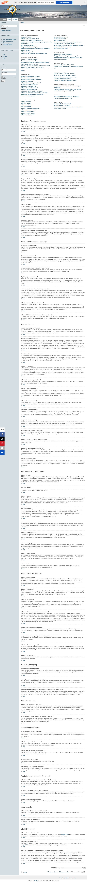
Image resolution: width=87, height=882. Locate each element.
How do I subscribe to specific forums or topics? (67, 89)
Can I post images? (26, 106)
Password (4, 72)
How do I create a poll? (27, 81)
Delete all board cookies (61, 872)
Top (24, 131)
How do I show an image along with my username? (35, 65)
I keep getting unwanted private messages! (66, 56)
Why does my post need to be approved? (32, 94)
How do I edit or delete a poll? (29, 84)
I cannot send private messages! (63, 54)
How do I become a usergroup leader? (64, 43)
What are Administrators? (61, 37)
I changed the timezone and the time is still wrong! (35, 62)
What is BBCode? (26, 101)
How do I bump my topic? (28, 96)
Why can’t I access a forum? (29, 86)
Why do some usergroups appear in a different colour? (69, 45)
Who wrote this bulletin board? (62, 103)
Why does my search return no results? (65, 75)
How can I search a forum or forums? (64, 73)
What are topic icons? (27, 114)
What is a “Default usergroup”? (62, 47)
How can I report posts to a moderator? (32, 91)
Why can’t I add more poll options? (31, 83)
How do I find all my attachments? (63, 98)
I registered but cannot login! (29, 47)
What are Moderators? (60, 38)
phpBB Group (65, 834)
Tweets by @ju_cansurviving (68, 878)
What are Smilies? (26, 105)
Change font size (84, 25)
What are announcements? (28, 110)
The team (50, 872)
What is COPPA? (26, 50)
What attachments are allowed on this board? (66, 96)
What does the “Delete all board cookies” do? (34, 53)
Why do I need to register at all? (30, 38)
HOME (22, 22)
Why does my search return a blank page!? (66, 77)
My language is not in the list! (29, 64)
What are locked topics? (28, 113)
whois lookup (67, 853)
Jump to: (53, 867)
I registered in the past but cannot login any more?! (35, 48)
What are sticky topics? (27, 111)
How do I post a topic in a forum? (30, 76)
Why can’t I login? (26, 37)
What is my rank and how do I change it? (32, 67)
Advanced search (6, 30)
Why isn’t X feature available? (62, 105)
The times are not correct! (28, 61)
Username (4, 68)
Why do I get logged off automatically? (32, 40)
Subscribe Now (64, 2)
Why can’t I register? (27, 52)
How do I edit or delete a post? (29, 78)
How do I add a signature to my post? (31, 79)
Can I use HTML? (26, 103)
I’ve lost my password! (27, 45)
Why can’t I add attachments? (29, 87)
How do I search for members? (62, 78)
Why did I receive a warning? (29, 89)
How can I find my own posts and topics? (65, 80)
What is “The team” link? (61, 48)
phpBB (36, 880)
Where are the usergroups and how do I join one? (67, 42)
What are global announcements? (30, 108)
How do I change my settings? (29, 59)
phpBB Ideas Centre (28, 845)
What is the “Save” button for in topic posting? (34, 92)
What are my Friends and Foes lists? (64, 64)
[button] (43, 2)
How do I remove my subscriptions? (64, 91)
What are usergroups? (60, 40)
